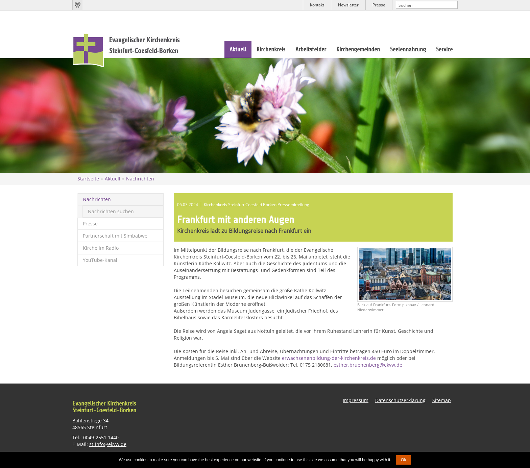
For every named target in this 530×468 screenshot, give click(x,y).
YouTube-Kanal (100, 260)
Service (444, 49)
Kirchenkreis (271, 49)
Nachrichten (140, 178)
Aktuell (238, 49)
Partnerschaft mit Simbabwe (115, 235)
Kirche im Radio (101, 248)
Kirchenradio (77, 5)
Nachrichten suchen (111, 211)
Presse (378, 5)
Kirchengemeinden (358, 49)
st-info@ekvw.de (107, 444)
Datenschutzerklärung (400, 400)
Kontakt (317, 5)
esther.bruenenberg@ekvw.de (368, 365)
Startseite (88, 178)
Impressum (355, 400)
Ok (403, 460)
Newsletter (348, 5)
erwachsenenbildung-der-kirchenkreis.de (329, 358)
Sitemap (441, 400)
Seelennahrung (408, 49)
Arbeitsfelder (310, 49)
